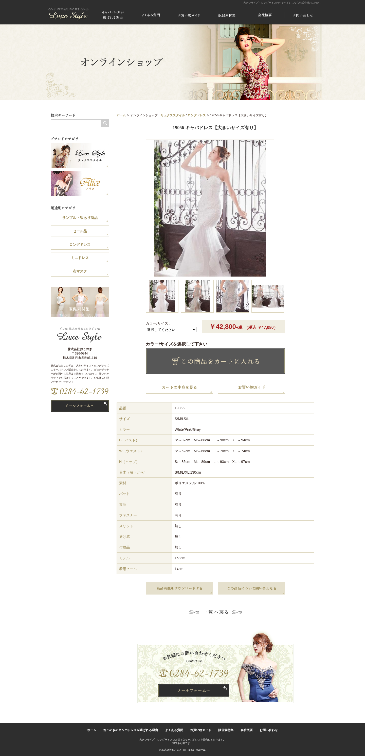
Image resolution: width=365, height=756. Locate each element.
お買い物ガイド (200, 730)
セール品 (80, 231)
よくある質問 (174, 730)
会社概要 (247, 730)
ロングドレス (197, 115)
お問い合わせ (269, 730)
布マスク (80, 271)
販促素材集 (225, 730)
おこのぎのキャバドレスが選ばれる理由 (130, 730)
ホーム (121, 115)
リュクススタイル (173, 115)
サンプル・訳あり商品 (80, 218)
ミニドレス (80, 258)
